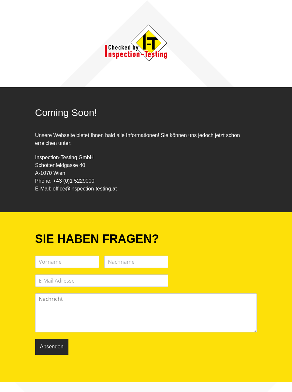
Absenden (52, 346)
